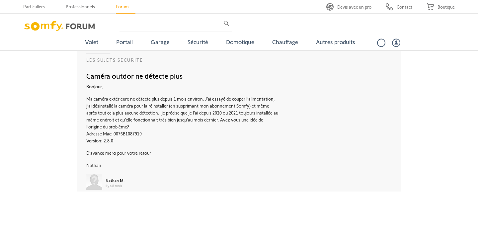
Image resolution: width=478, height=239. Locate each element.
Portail (124, 41)
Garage (160, 41)
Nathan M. (115, 180)
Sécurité (198, 41)
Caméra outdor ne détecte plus (134, 75)
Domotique (240, 41)
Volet (91, 41)
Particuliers (34, 6)
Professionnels (80, 6)
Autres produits (335, 41)
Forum (122, 6)
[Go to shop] (441, 7)
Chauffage (285, 41)
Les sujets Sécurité (114, 60)
